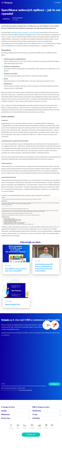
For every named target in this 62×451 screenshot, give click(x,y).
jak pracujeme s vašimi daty (25, 390)
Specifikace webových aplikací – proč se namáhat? (25, 32)
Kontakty (36, 418)
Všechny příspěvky (17, 18)
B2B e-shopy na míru (41, 407)
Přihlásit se (54, 384)
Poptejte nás (31, 434)
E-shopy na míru (8, 407)
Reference (5, 414)
